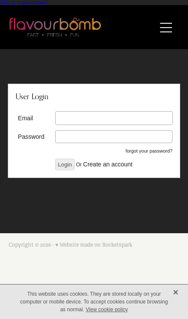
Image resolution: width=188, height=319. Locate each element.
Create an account (107, 164)
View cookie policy (107, 309)
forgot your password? (148, 150)
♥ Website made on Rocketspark (93, 244)
